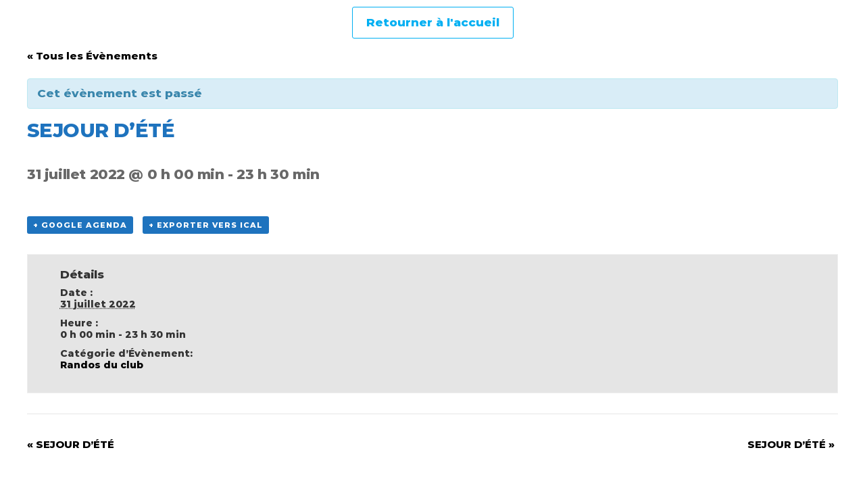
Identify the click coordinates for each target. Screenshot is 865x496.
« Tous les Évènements (92, 55)
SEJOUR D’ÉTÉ (70, 444)
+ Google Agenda (80, 225)
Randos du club (101, 365)
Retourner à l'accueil (432, 22)
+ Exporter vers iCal (206, 225)
